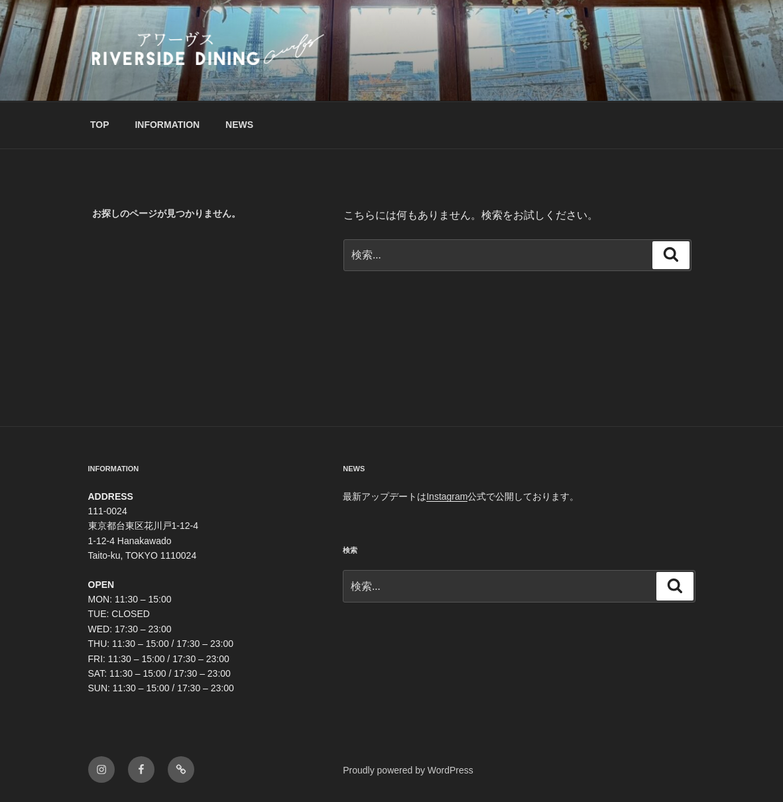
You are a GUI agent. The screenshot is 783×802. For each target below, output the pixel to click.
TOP (99, 124)
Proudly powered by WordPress (408, 770)
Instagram (446, 496)
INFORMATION (167, 124)
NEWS (239, 124)
